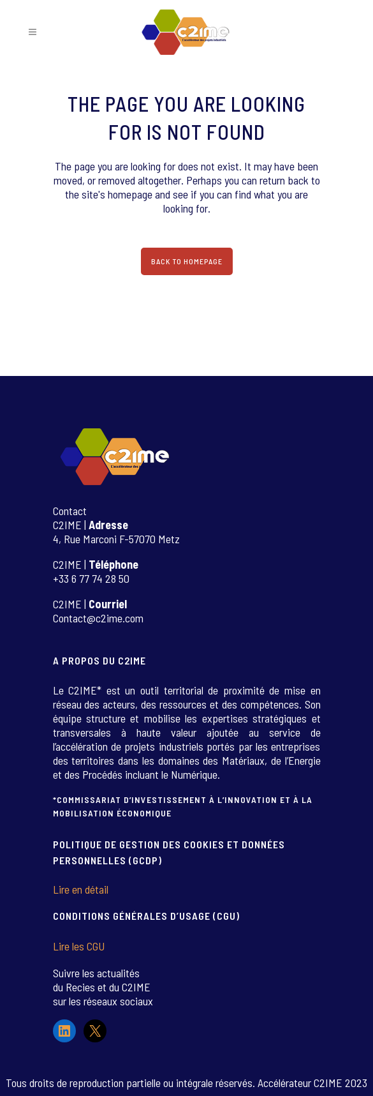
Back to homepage (187, 261)
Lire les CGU (79, 946)
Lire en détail (80, 889)
